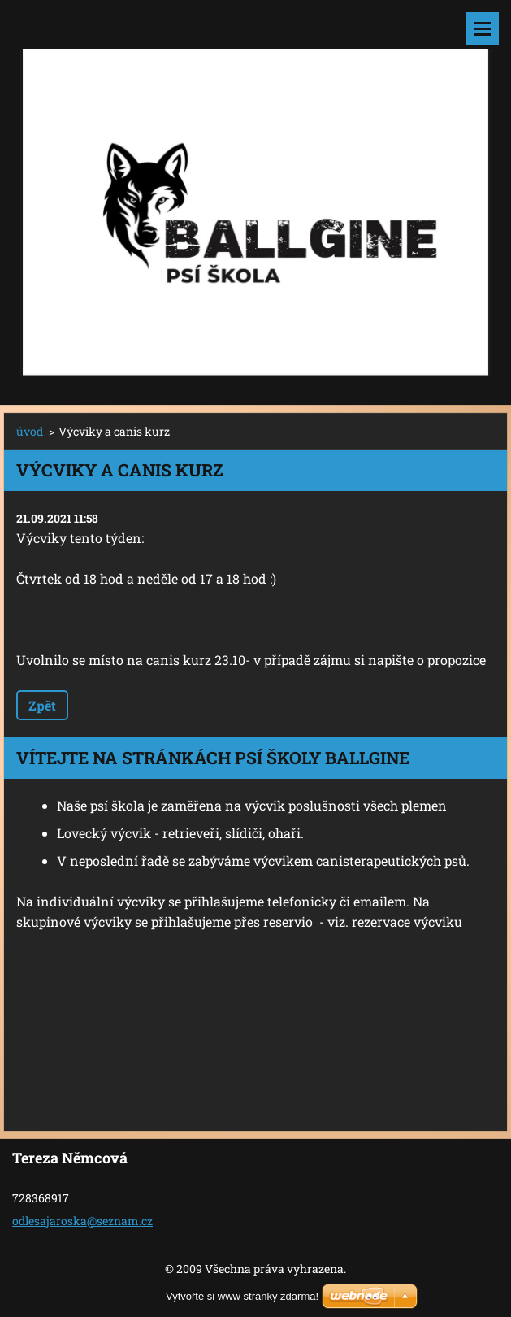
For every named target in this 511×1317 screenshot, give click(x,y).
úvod (29, 431)
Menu (482, 28)
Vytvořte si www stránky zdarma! (242, 1296)
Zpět (42, 705)
